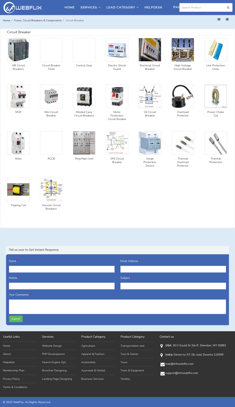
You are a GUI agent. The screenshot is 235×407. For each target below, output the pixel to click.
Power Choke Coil (215, 113)
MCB (18, 112)
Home (70, 7)
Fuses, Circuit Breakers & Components (38, 20)
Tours (123, 362)
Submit (16, 319)
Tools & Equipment (132, 370)
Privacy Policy (11, 379)
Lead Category (123, 7)
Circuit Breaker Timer (51, 67)
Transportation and (132, 346)
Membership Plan (13, 370)
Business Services (92, 379)
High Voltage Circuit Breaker (183, 67)
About (7, 354)
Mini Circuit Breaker (51, 113)
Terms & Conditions (15, 387)
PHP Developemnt (53, 354)
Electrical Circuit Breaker (150, 67)
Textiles (125, 379)
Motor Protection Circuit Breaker (117, 115)
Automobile (88, 362)
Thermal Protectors (215, 160)
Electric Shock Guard (117, 67)
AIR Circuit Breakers (18, 67)
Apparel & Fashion (92, 354)
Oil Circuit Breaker (150, 113)
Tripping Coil (18, 205)
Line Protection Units (215, 67)
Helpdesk (153, 7)
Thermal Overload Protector (183, 162)
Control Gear (84, 65)
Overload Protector (183, 113)
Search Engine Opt (54, 362)
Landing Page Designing (57, 379)
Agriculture (88, 346)
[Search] (206, 7)
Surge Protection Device (150, 162)
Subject (126, 277)
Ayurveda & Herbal (93, 370)
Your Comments (20, 294)
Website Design (52, 346)
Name (13, 260)
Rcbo (18, 159)
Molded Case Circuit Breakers (84, 113)
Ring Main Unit (84, 159)
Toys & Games (129, 354)
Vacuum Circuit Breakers (51, 207)
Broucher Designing (54, 370)
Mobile (14, 277)
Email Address (130, 260)
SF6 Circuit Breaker (117, 160)
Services (90, 7)
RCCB (51, 159)
